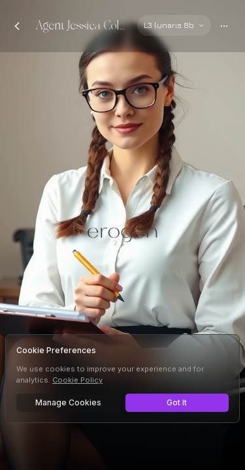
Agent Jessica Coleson (81, 26)
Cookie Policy (77, 379)
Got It (177, 402)
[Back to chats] (17, 26)
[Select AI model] (174, 25)
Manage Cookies (68, 402)
